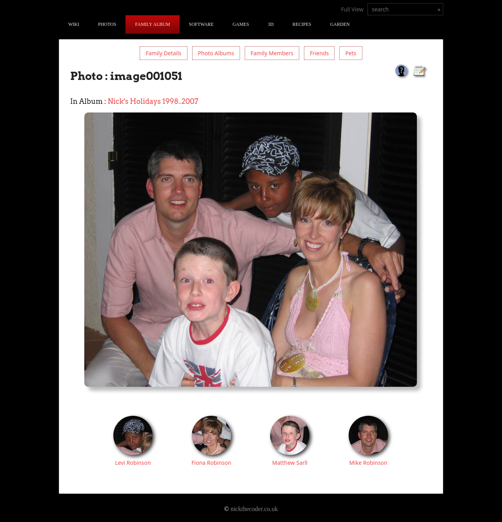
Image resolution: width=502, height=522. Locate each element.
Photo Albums (216, 53)
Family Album (152, 24)
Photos (107, 24)
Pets (350, 53)
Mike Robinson (368, 462)
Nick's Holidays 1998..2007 (153, 101)
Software (201, 24)
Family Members (272, 53)
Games (241, 24)
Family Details (163, 53)
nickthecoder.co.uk (254, 509)
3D (271, 24)
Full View (352, 9)
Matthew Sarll (289, 462)
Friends (319, 53)
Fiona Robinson (211, 462)
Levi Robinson (133, 462)
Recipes (302, 24)
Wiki (73, 24)
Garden (340, 24)
